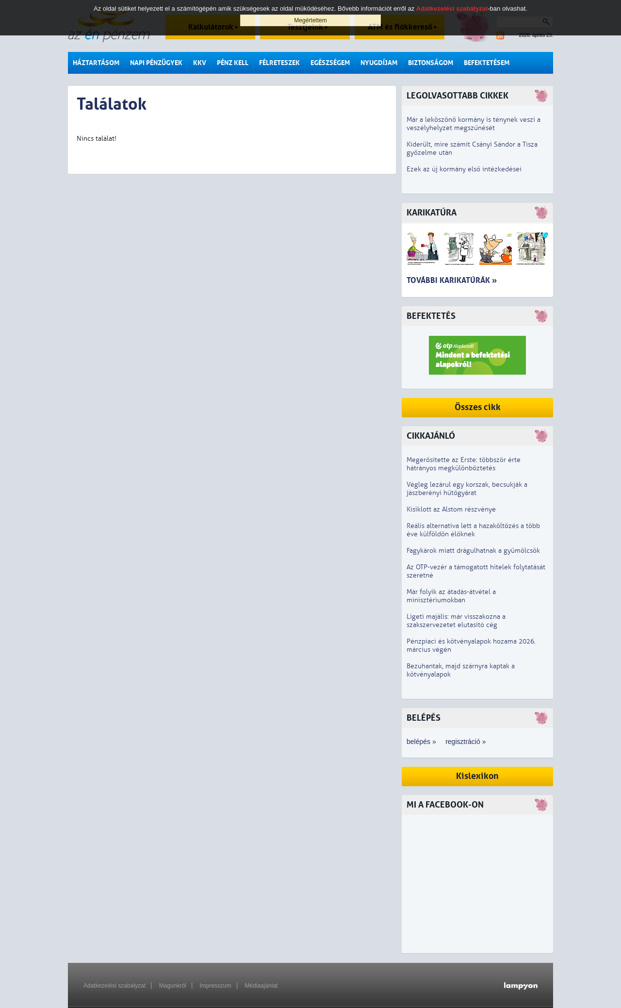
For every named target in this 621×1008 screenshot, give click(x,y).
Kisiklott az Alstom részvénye (451, 509)
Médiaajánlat (261, 985)
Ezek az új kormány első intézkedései (464, 169)
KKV (199, 63)
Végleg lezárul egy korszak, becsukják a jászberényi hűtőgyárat (467, 488)
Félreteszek (279, 63)
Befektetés (431, 316)
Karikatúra (432, 213)
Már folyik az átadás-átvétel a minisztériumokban (451, 596)
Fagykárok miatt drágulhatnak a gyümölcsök (473, 550)
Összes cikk (478, 407)
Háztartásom (96, 63)
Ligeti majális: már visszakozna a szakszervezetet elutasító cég (456, 620)
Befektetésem (486, 63)
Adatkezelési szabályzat (114, 985)
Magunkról (172, 985)
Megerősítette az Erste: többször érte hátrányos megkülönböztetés (464, 464)
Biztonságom (430, 63)
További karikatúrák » (452, 280)
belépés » (421, 741)
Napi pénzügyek (156, 63)
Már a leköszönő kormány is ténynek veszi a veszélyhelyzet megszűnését (473, 124)
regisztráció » (465, 741)
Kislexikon (477, 776)
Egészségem (330, 63)
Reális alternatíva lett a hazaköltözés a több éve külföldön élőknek (473, 530)
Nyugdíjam (378, 63)
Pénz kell (232, 63)
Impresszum (215, 985)
